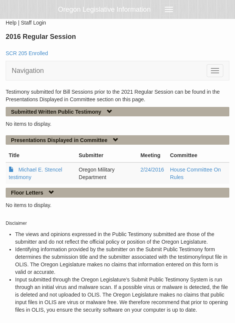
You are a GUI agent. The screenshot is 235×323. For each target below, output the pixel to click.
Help (11, 23)
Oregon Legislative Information (104, 9)
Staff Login (33, 23)
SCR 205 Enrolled (27, 53)
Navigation (28, 70)
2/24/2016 (152, 170)
